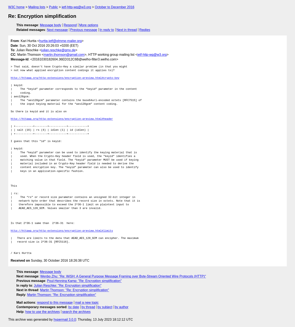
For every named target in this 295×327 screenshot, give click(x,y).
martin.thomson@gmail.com (64, 54)
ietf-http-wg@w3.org (76, 7)
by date (73, 307)
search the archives (76, 311)
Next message (57, 30)
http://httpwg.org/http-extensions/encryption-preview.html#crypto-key (65, 78)
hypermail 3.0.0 (64, 319)
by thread (88, 307)
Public (53, 7)
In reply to (107, 30)
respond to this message (55, 302)
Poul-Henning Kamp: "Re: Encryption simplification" (84, 281)
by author (121, 307)
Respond (70, 25)
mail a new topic (87, 302)
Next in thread (126, 30)
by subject (105, 307)
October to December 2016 (114, 7)
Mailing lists (36, 7)
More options (88, 25)
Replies (144, 30)
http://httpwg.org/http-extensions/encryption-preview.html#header (62, 119)
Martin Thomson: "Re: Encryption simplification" (74, 290)
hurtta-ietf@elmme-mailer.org (60, 41)
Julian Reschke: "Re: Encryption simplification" (67, 285)
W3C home (16, 7)
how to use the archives (42, 311)
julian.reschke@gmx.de (58, 50)
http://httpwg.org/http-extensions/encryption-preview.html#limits (62, 231)
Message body (50, 25)
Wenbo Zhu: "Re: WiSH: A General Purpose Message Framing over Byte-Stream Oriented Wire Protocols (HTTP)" (123, 276)
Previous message (83, 30)
